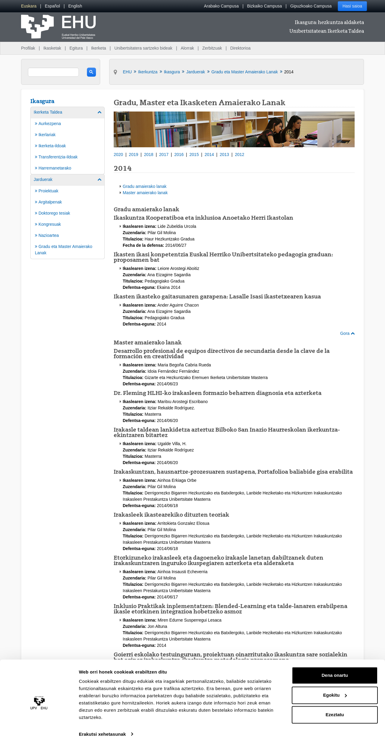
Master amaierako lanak (145, 192)
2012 (239, 154)
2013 (224, 154)
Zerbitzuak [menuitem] (212, 48)
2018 (148, 154)
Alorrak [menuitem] (187, 48)
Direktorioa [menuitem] (240, 48)
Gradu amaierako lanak (145, 186)
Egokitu (335, 689)
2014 (209, 154)
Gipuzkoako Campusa (311, 6)
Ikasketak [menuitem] (52, 48)
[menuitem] (28, 6)
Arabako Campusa (221, 6)
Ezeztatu (335, 708)
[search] (53, 72)
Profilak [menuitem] (28, 48)
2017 (163, 154)
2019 (133, 154)
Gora (347, 333)
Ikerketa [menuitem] (98, 48)
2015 (194, 154)
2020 (118, 154)
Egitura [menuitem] (76, 48)
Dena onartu (335, 669)
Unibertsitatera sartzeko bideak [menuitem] (143, 48)
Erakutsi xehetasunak (102, 728)
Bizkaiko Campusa (264, 6)
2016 (178, 154)
